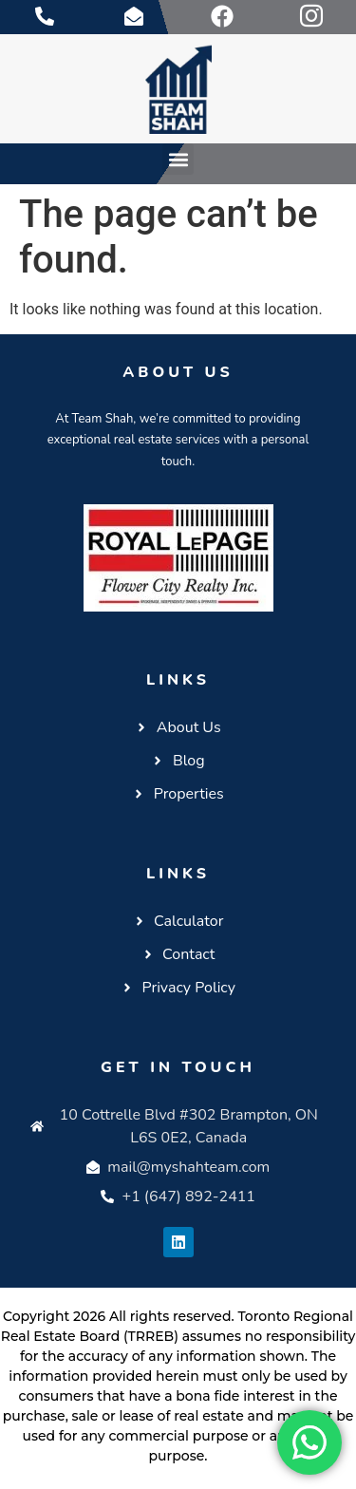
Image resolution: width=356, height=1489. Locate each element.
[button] (178, 159)
